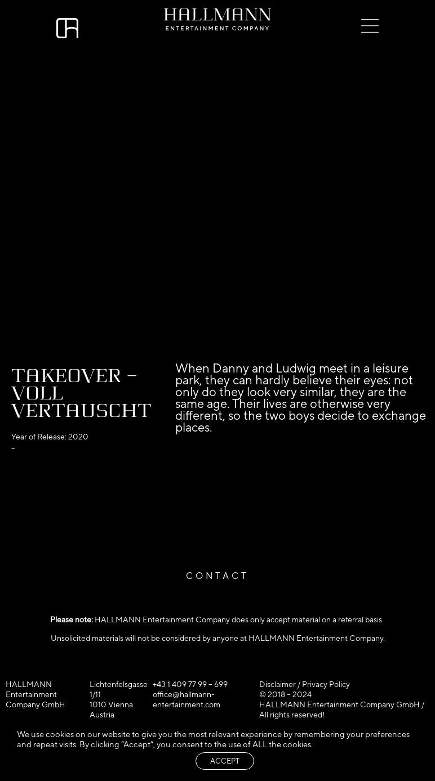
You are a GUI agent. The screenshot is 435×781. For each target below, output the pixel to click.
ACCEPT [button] (224, 761)
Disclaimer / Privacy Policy (304, 684)
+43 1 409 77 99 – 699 (190, 684)
